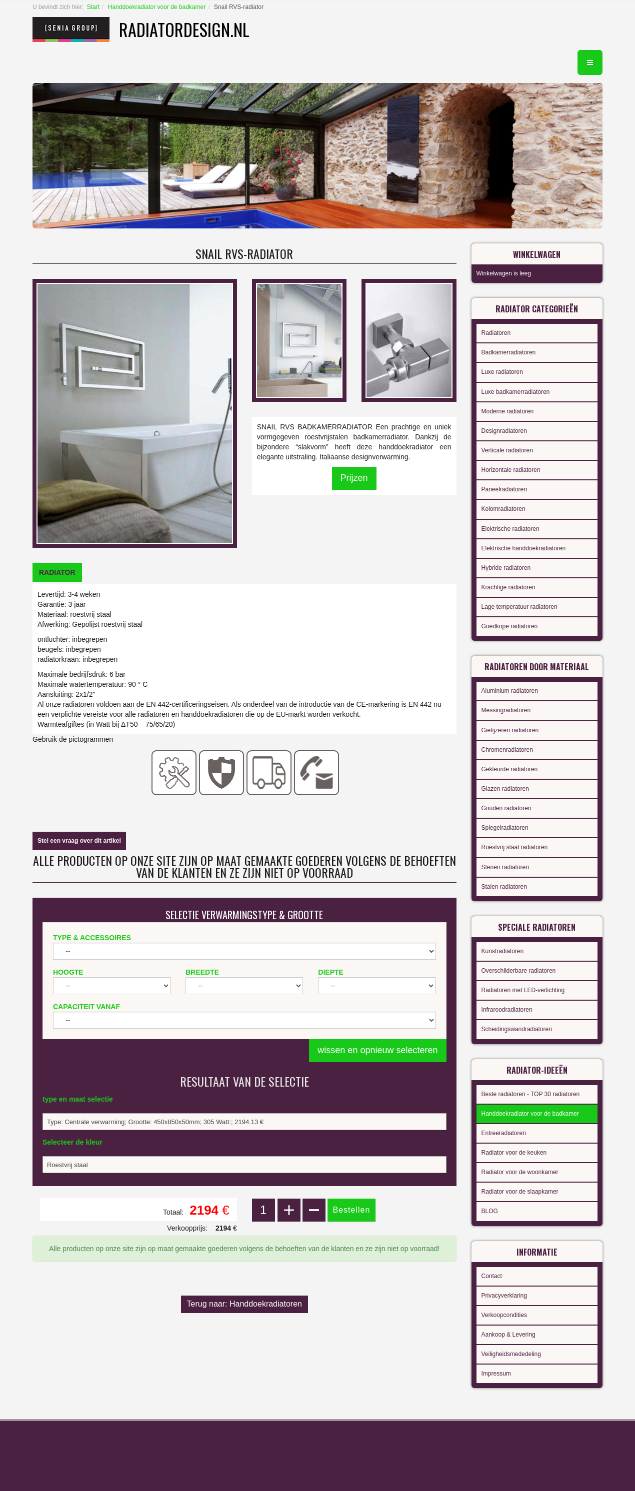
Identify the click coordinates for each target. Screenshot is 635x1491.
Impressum (496, 1373)
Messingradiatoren (506, 710)
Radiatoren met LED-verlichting (523, 990)
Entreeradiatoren (504, 1133)
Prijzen (354, 478)
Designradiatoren (504, 430)
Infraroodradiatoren (507, 1009)
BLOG (490, 1211)
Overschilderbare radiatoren (519, 970)
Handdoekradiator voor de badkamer (157, 6)
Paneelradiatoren (504, 489)
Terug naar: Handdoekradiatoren (244, 1304)
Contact (492, 1276)
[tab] (57, 572)
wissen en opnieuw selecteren (378, 1050)
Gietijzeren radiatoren (510, 730)
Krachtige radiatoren (509, 587)
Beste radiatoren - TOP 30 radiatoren (531, 1094)
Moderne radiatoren (508, 411)
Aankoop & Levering (509, 1334)
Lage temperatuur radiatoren (520, 606)
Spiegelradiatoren (505, 827)
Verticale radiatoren (507, 450)
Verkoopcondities (504, 1315)
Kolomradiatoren (504, 508)
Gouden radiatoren (507, 808)
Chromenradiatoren (507, 749)
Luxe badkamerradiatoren (516, 391)
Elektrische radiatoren (511, 528)
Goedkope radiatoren (510, 626)
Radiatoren (496, 332)
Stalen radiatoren (504, 886)
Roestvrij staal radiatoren (515, 847)
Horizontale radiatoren (511, 469)
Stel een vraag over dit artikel (79, 840)
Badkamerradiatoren (509, 352)
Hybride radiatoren (506, 567)
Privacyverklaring (504, 1295)
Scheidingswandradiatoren (517, 1029)
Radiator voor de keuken (514, 1152)
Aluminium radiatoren (510, 690)
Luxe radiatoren (502, 371)
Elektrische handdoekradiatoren (524, 548)
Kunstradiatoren (503, 951)
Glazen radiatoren (505, 788)
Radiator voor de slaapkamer (520, 1191)
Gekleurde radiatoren (510, 769)
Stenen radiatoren (505, 867)
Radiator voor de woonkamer (520, 1172)
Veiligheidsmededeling (511, 1354)
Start (93, 6)
